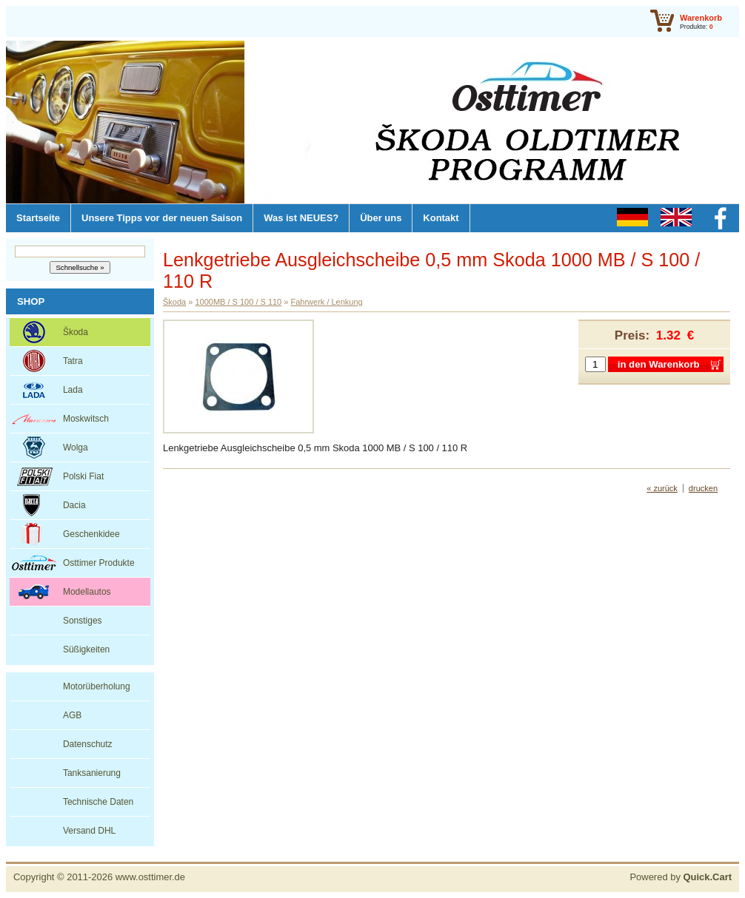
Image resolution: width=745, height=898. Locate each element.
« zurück (662, 488)
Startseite (38, 217)
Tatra (73, 361)
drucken (703, 488)
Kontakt (440, 217)
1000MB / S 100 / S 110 (238, 301)
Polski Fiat (83, 476)
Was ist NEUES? (301, 217)
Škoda (75, 332)
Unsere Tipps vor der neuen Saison (161, 217)
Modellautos (87, 592)
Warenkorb (701, 17)
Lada (73, 390)
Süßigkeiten (86, 649)
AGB (72, 715)
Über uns (380, 217)
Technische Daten (98, 802)
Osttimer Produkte (99, 563)
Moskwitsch (86, 418)
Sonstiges (82, 620)
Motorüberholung (96, 686)
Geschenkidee (91, 534)
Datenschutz (88, 744)
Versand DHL (89, 831)
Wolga (75, 447)
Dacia (74, 505)
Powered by (680, 876)
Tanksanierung (92, 773)
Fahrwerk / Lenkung (326, 301)
